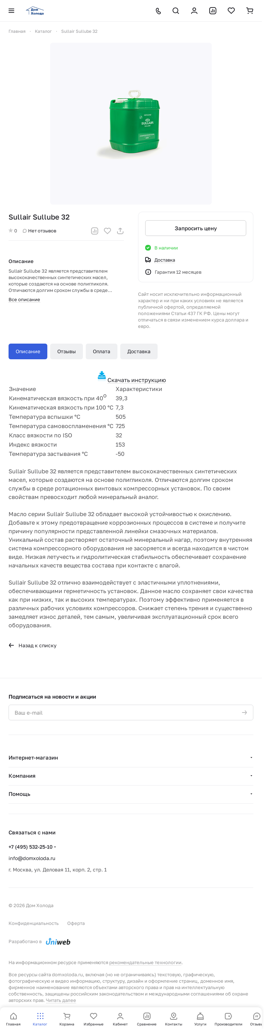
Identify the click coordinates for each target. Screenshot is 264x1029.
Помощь (19, 794)
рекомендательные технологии (145, 962)
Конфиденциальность (34, 923)
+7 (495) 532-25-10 (31, 847)
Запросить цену (196, 228)
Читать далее (61, 1000)
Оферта (76, 923)
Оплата (101, 351)
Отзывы (66, 351)
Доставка (139, 351)
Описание (28, 351)
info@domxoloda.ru (32, 858)
